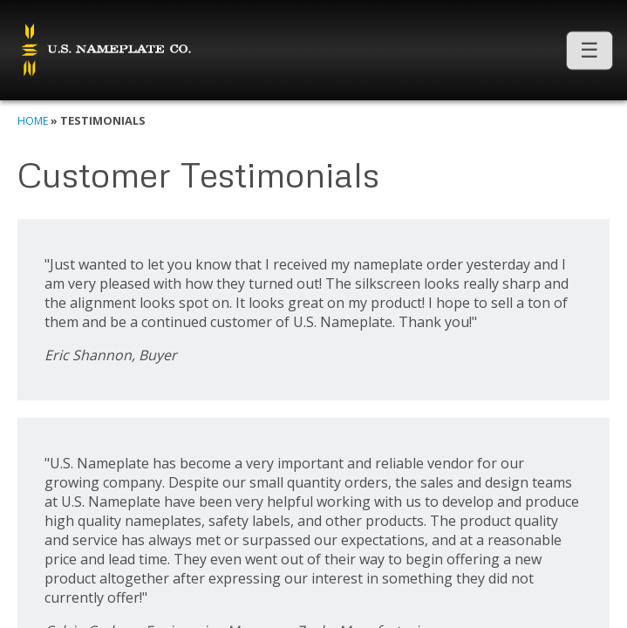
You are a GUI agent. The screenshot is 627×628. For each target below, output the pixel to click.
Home (32, 120)
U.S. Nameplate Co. (104, 50)
